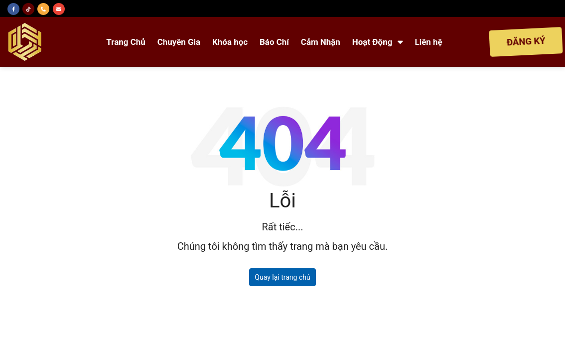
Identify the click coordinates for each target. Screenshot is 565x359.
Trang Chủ (125, 42)
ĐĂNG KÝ (526, 41)
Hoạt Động (377, 42)
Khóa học (230, 42)
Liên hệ (428, 42)
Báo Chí (274, 42)
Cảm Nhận (320, 42)
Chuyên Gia (178, 42)
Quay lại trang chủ (282, 277)
